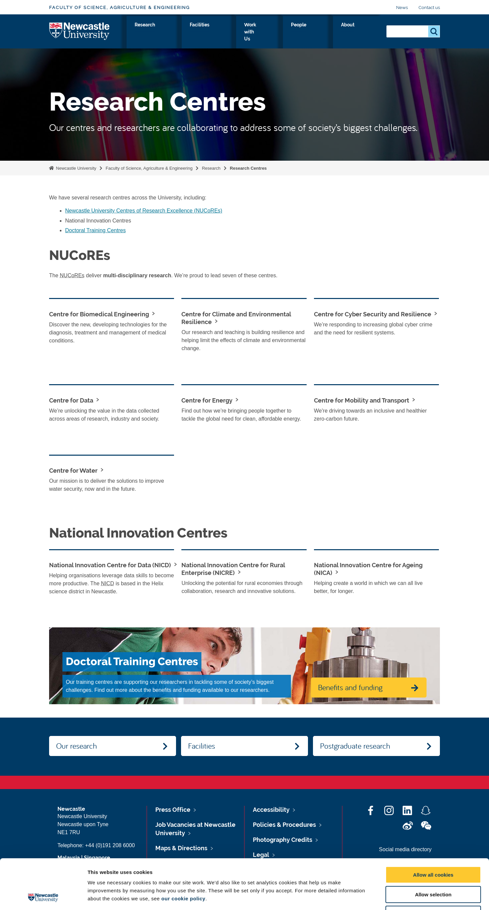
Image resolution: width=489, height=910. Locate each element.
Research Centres (248, 168)
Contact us (429, 7)
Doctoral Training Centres (95, 230)
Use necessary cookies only (433, 867)
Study (199, 32)
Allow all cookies (433, 828)
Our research (76, 746)
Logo (79, 31)
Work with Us (303, 32)
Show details (350, 897)
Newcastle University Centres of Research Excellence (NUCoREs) (143, 210)
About (368, 32)
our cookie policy (183, 852)
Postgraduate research (355, 746)
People (340, 32)
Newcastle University (75, 168)
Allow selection (433, 848)
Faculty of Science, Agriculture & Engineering (119, 7)
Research (229, 32)
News (402, 7)
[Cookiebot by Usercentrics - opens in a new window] (43, 897)
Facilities (264, 32)
